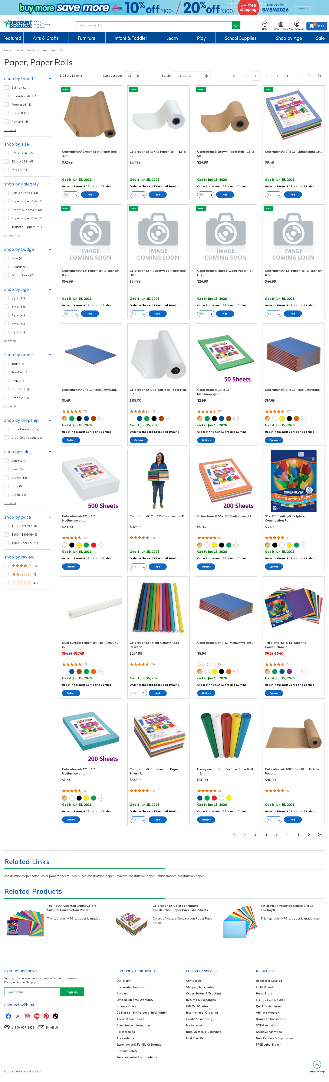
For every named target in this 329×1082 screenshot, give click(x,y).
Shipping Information (200, 987)
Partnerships (125, 1031)
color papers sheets (55, 876)
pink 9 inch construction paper (93, 876)
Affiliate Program (268, 1012)
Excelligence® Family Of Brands (138, 1044)
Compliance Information (133, 1025)
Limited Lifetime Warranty (134, 1000)
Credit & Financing (199, 1019)
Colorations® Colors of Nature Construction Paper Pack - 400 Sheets (180, 908)
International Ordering (202, 1012)
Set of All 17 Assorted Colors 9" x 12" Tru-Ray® (288, 908)
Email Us (52, 1027)
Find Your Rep (195, 1038)
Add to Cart (90, 194)
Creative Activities (269, 1031)
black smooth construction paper (181, 876)
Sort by (166, 75)
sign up (72, 992)
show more (12, 235)
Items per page (113, 75)
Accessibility (125, 1038)
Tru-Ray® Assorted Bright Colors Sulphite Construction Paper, (71, 908)
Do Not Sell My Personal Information (141, 1012)
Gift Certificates (197, 1006)
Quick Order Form (268, 1006)
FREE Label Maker (268, 1044)
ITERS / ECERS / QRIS (271, 1000)
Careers (122, 993)
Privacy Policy (126, 1006)
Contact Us (193, 980)
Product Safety (126, 1051)
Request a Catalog (269, 980)
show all (10, 130)
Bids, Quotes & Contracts (203, 1031)
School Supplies (26, 50)
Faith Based (264, 987)
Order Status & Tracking (203, 993)
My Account (194, 1025)
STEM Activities (267, 1025)
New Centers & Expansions (274, 1038)
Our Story (123, 980)
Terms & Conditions (130, 1019)
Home (8, 50)
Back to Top (317, 1066)
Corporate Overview (130, 987)
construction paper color (21, 876)
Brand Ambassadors (270, 1019)
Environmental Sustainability (136, 1057)
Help (265, 26)
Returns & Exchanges (201, 1000)
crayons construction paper (135, 876)
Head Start (264, 993)
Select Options (71, 440)
